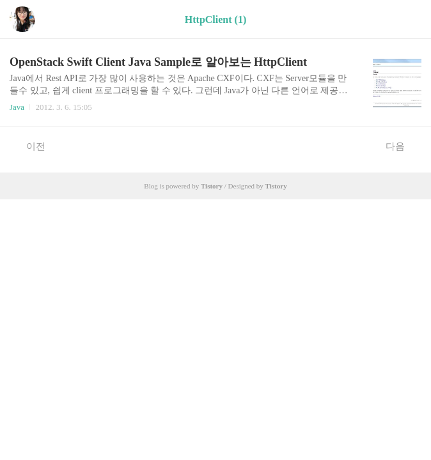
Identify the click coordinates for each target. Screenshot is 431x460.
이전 (29, 145)
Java (17, 107)
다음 (402, 145)
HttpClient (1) (215, 19)
